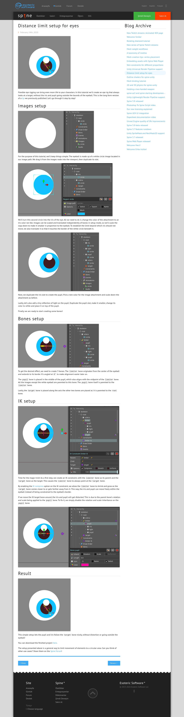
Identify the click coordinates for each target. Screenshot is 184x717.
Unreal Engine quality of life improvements (146, 121)
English (144, 6)
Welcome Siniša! (134, 37)
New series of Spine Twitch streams (142, 45)
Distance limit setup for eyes (48, 25)
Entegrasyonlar (66, 16)
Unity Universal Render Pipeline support (145, 69)
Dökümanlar (60, 695)
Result (24, 573)
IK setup (27, 401)
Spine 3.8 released (135, 101)
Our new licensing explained (139, 109)
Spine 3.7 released (135, 137)
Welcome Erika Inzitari (137, 149)
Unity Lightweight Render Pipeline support (146, 97)
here (55, 643)
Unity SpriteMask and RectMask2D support (146, 133)
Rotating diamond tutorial (138, 41)
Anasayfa (46, 6)
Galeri (52, 16)
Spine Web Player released (138, 141)
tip (23, 98)
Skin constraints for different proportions (145, 65)
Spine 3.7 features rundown (139, 129)
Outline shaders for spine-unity (141, 77)
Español (152, 6)
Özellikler (40, 16)
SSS (89, 16)
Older (23, 663)
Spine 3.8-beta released (137, 125)
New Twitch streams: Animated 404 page (145, 33)
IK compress (38, 486)
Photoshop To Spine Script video (141, 105)
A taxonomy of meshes (137, 53)
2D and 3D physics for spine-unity (142, 85)
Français (160, 6)
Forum (69, 6)
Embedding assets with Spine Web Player (145, 61)
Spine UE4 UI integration (138, 113)
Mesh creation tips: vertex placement (143, 57)
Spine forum (55, 651)
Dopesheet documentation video (141, 117)
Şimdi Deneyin (144, 16)
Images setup (32, 106)
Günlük (29, 691)
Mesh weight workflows (137, 49)
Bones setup (31, 318)
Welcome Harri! (133, 145)
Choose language (34, 709)
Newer (114, 663)
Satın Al (162, 16)
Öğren (80, 16)
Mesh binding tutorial (136, 81)
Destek (81, 6)
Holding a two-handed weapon (140, 89)
